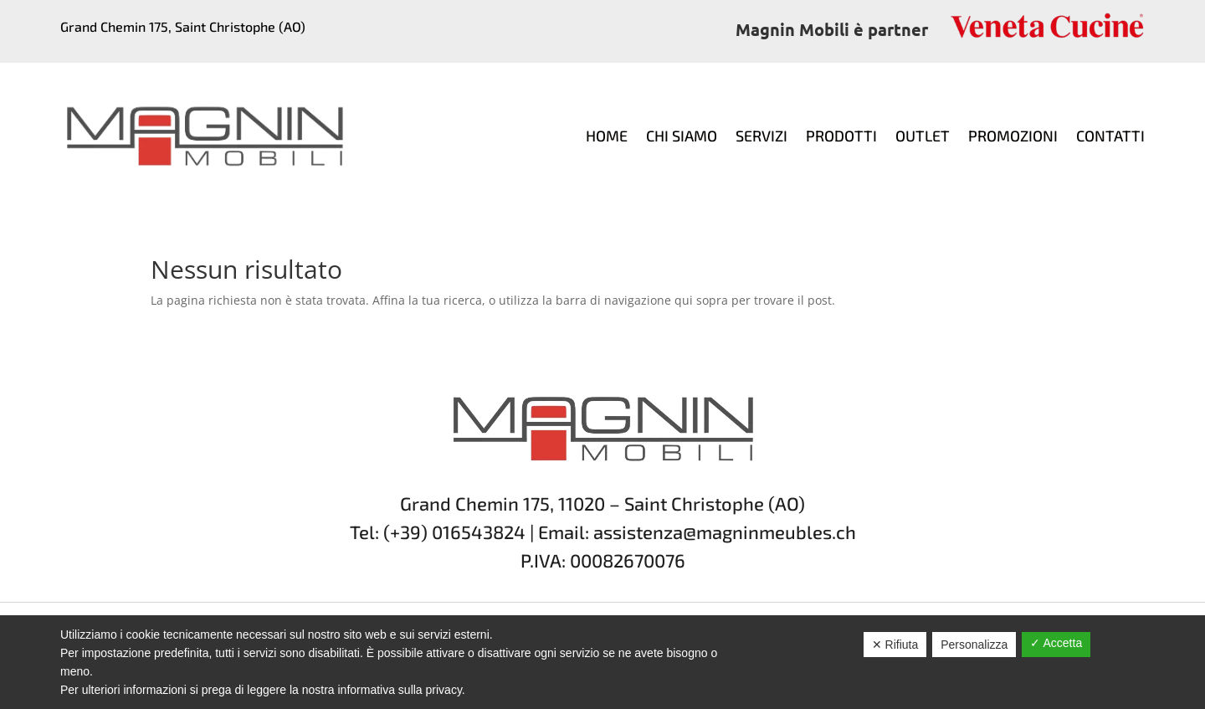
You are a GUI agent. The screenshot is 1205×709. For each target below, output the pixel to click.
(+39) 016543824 (454, 531)
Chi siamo (681, 135)
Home (607, 135)
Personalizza (974, 644)
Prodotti (841, 135)
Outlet (922, 135)
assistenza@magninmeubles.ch (724, 531)
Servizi (761, 135)
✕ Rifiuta (895, 644)
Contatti (1110, 135)
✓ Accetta (1056, 643)
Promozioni (1013, 135)
